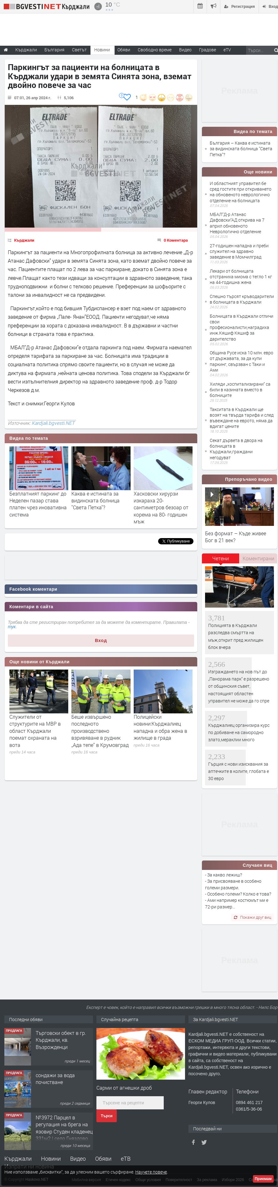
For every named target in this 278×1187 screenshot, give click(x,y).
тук (12, 626)
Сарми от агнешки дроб (124, 1087)
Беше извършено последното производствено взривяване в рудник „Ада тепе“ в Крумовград (100, 730)
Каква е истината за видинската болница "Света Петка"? (95, 500)
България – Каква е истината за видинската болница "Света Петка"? (241, 148)
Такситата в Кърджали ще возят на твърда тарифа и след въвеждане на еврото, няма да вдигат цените (242, 417)
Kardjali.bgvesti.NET (53, 423)
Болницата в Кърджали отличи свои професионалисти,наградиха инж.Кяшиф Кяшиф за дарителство (241, 327)
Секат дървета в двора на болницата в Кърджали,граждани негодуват (236, 448)
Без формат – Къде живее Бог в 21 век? (235, 536)
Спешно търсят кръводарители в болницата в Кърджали (242, 299)
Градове (207, 50)
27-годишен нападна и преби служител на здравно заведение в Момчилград (239, 251)
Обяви (103, 1158)
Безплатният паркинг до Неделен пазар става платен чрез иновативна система (38, 504)
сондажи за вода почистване (55, 1078)
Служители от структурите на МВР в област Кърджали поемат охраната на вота (35, 730)
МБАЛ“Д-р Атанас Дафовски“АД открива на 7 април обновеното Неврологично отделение (237, 222)
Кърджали (24, 240)
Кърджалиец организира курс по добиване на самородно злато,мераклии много (239, 732)
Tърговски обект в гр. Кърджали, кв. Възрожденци (61, 1040)
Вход (101, 640)
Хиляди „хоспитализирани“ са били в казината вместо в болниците (240, 389)
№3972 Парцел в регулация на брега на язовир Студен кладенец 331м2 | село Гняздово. (64, 1128)
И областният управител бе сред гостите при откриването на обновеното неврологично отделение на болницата (240, 191)
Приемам (263, 1179)
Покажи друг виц (252, 917)
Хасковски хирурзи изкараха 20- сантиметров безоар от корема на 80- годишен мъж (161, 507)
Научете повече (151, 1172)
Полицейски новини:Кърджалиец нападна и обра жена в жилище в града (160, 727)
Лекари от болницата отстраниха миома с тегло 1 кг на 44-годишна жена (241, 276)
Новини (102, 50)
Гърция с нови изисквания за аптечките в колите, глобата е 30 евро (238, 771)
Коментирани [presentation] (258, 558)
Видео (78, 1158)
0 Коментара (176, 240)
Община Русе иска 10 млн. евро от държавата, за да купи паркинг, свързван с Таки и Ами (241, 361)
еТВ (126, 1158)
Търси (106, 1116)
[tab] (220, 560)
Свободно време (155, 50)
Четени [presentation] (220, 558)
